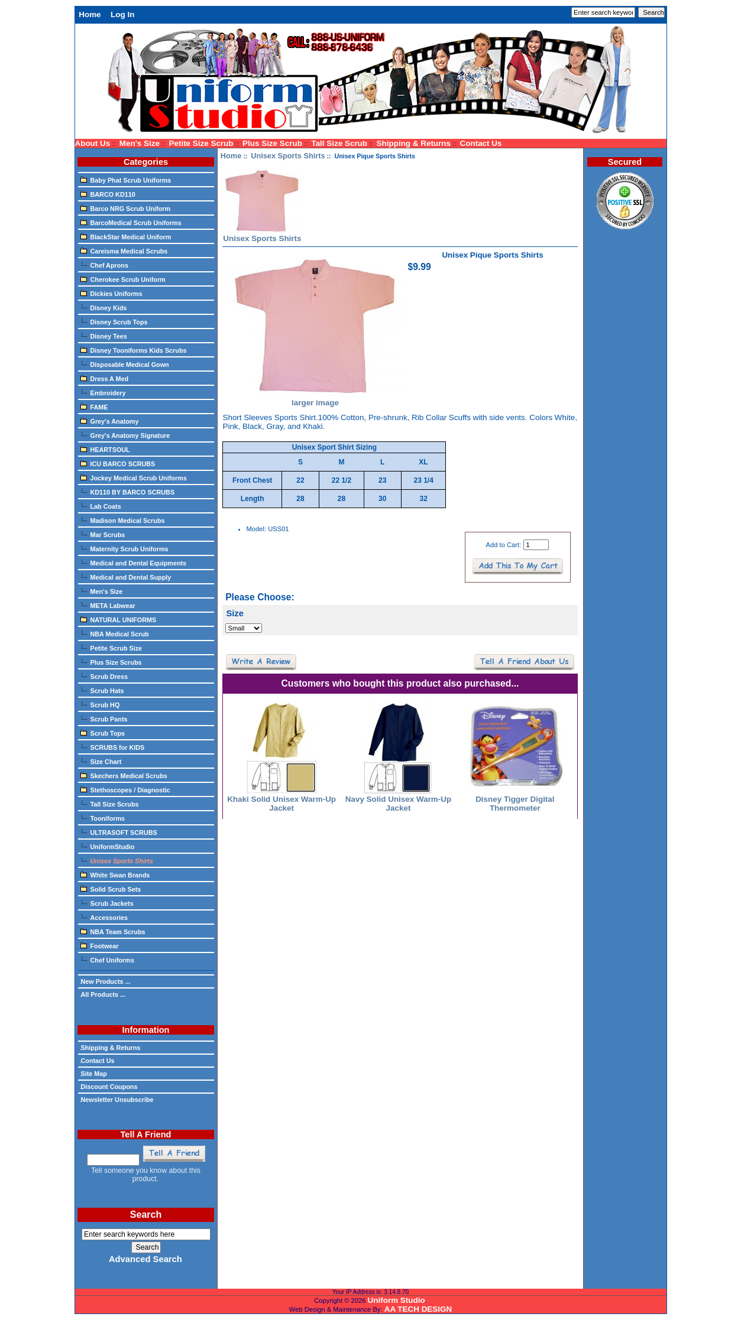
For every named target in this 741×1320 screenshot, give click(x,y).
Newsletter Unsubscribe (117, 1099)
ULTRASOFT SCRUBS (118, 832)
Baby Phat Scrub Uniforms (126, 179)
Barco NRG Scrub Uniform (125, 208)
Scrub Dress (104, 676)
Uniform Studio (396, 1300)
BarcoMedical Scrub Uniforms (131, 222)
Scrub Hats (102, 690)
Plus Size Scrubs (111, 662)
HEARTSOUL (105, 449)
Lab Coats (100, 506)
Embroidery (103, 392)
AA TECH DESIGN (418, 1309)
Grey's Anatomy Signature (125, 435)
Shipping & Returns (414, 143)
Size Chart (101, 761)
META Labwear (107, 605)
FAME (94, 406)
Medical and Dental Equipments (133, 562)
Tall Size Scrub (339, 143)
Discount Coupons (109, 1086)
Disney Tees (103, 335)
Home (90, 14)
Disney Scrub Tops (114, 321)
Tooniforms (102, 818)
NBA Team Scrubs (112, 931)
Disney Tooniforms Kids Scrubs (133, 350)
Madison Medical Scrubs (122, 520)
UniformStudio (107, 846)
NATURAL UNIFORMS (118, 619)
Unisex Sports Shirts (288, 155)
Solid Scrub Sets (110, 889)
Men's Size (139, 143)
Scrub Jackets (107, 903)
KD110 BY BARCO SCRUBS (127, 491)
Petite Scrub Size (111, 647)
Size (235, 613)
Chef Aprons (104, 265)
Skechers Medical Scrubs (123, 775)
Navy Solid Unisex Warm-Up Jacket (398, 803)
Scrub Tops (102, 733)
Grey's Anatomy (109, 421)
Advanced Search (145, 1259)
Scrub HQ (100, 704)
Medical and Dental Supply (126, 577)
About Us (93, 143)
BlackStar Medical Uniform (126, 236)
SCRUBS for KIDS (112, 747)
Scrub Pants (104, 718)
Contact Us (481, 143)
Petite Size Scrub (201, 143)
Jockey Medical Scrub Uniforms (133, 477)
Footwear (99, 945)
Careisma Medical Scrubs (124, 250)
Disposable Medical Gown (124, 364)
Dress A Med (104, 378)
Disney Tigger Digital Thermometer (514, 803)
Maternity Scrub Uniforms (124, 548)
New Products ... (105, 981)
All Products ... (103, 994)
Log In (122, 14)
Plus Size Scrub (272, 143)
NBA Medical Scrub (114, 633)
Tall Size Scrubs (109, 803)
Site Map (93, 1073)
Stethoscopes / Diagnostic (125, 789)
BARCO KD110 (107, 194)
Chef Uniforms (107, 959)
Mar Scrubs (102, 534)
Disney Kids (103, 307)
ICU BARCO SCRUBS (118, 463)
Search (145, 1215)
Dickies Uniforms (111, 293)
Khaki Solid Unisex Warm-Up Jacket (281, 803)
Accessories (104, 917)
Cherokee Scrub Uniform (123, 279)
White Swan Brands (115, 874)
